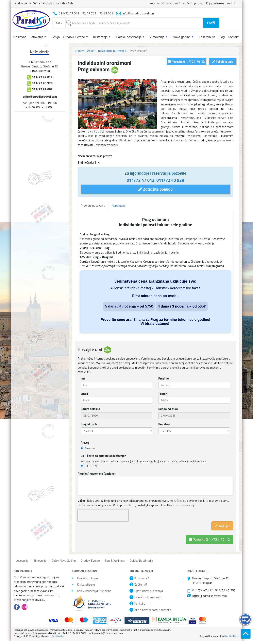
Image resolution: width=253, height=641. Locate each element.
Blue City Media (231, 636)
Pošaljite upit (222, 61)
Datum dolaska (90, 409)
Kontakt (232, 3)
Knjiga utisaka (215, 3)
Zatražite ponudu (155, 189)
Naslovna (19, 37)
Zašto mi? (173, 3)
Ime (83, 378)
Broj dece (164, 424)
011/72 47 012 (140, 180)
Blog (221, 37)
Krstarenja (101, 37)
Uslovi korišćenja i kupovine (91, 591)
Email (84, 393)
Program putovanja (93, 205)
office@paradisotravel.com (40, 96)
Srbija (56, 37)
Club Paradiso (57, 636)
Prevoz (85, 442)
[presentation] (103, 515)
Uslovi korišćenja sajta (148, 597)
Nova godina (183, 37)
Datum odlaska (168, 409)
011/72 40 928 (170, 180)
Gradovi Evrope (75, 37)
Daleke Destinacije (141, 560)
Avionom (88, 448)
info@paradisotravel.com (139, 13)
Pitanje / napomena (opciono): (97, 473)
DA (84, 466)
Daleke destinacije (130, 37)
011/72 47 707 (225, 590)
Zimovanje (158, 37)
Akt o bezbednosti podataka (152, 610)
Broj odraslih (89, 424)
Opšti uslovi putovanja (148, 591)
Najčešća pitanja (193, 3)
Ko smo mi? (157, 3)
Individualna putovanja (112, 50)
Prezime (163, 378)
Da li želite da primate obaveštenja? (103, 456)
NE (94, 466)
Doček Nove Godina (64, 560)
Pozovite (209, 539)
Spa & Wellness (115, 560)
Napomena (119, 205)
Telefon (162, 393)
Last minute (207, 37)
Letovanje (38, 37)
